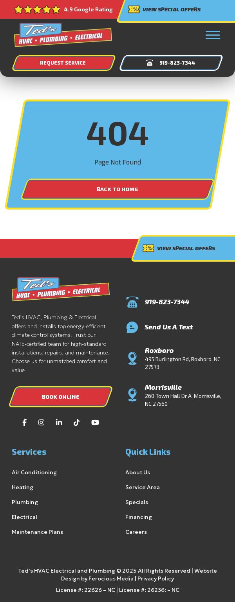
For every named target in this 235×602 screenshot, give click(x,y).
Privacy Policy (140, 578)
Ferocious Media (98, 578)
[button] (212, 35)
